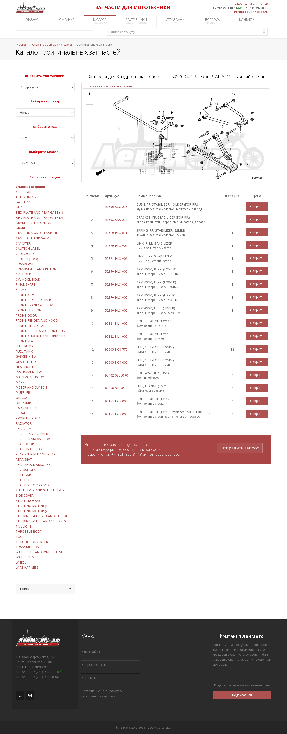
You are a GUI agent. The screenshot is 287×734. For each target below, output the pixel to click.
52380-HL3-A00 (116, 310)
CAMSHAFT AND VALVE (33, 238)
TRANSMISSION (27, 547)
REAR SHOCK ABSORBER (34, 464)
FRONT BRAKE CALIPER (33, 300)
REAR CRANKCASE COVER (35, 439)
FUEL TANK (24, 351)
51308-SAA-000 (116, 219)
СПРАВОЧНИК (176, 20)
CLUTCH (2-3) (26, 253)
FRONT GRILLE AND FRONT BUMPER (44, 331)
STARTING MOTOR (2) (32, 511)
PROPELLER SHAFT (30, 418)
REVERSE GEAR (27, 470)
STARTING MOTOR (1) (32, 506)
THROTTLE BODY (29, 531)
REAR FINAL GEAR (29, 449)
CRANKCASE (25, 264)
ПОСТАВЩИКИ (136, 21)
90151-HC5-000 (116, 401)
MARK (20, 382)
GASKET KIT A (26, 356)
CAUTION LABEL (28, 248)
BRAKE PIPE (24, 228)
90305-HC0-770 (116, 349)
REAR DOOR (25, 444)
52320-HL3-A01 (116, 245)
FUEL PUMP (24, 346)
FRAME (21, 289)
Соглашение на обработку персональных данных (101, 693)
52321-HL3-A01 (116, 258)
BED (19, 207)
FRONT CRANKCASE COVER (36, 305)
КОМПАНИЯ (65, 20)
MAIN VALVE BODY (30, 377)
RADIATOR (24, 423)
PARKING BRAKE (28, 408)
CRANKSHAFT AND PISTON (36, 269)
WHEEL (21, 562)
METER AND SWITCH (31, 387)
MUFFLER (23, 392)
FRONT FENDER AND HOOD (37, 320)
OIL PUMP (23, 403)
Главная (21, 45)
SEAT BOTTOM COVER (32, 485)
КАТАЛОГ (100, 21)
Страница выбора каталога (52, 45)
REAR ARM (23, 428)
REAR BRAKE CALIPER (32, 434)
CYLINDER (23, 274)
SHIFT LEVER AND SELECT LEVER (40, 490)
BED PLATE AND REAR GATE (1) (39, 212)
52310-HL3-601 (116, 232)
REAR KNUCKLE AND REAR (35, 454)
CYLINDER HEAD (28, 279)
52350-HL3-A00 (116, 271)
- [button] (89, 101)
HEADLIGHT (24, 367)
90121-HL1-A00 (116, 323)
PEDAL (21, 413)
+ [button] (89, 94)
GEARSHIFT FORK (29, 362)
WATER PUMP (26, 557)
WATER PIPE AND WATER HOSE (39, 552)
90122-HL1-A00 (116, 336)
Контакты (88, 678)
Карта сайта (90, 651)
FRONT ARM (25, 295)
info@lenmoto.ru (246, 4)
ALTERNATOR (26, 197)
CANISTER (23, 243)
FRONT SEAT (25, 341)
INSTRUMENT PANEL (31, 372)
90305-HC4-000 (116, 362)
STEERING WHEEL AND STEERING (41, 521)
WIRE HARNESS (27, 567)
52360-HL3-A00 (116, 284)
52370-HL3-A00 (116, 297)
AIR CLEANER (25, 192)
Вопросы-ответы (94, 664)
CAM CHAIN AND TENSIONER (38, 233)
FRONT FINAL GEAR (30, 325)
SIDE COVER (25, 495)
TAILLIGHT (24, 526)
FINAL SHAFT (25, 284)
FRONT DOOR (26, 315)
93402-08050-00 (117, 375)
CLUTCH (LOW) (27, 259)
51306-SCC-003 (116, 206)
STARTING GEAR (28, 500)
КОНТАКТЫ (247, 21)
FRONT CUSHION (28, 310)
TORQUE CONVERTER (32, 542)
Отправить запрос (240, 447)
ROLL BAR (23, 475)
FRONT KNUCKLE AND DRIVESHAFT (42, 336)
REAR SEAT (24, 459)
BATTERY (23, 202)
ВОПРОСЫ (212, 21)
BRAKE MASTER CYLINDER (35, 223)
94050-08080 (114, 388)
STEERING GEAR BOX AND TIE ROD (42, 516)
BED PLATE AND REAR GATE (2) (39, 217)
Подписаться (242, 695)
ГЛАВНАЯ (32, 21)
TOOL (20, 536)
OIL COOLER (25, 398)
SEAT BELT (24, 480)
